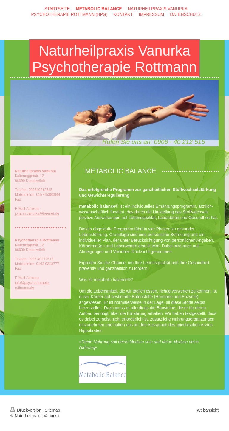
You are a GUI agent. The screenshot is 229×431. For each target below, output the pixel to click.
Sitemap (52, 410)
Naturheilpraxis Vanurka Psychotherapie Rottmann (114, 59)
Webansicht (208, 410)
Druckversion (26, 410)
